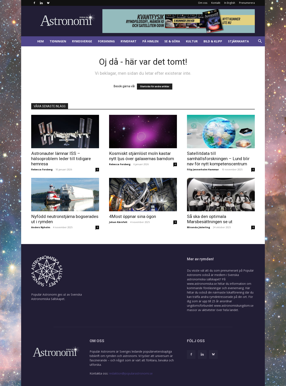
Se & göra (172, 41)
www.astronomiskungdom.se (234, 306)
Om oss (202, 3)
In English (229, 3)
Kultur (192, 41)
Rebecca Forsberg (42, 169)
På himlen (150, 41)
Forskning (106, 41)
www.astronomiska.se (202, 284)
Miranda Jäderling (198, 227)
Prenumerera (247, 3)
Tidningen (58, 41)
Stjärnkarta (238, 41)
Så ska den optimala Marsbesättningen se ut (209, 219)
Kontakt (215, 3)
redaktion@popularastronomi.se (131, 373)
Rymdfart (129, 41)
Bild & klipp (213, 41)
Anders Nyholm (40, 227)
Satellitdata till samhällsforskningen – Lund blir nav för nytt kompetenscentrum (218, 158)
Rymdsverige (82, 41)
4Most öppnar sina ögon (132, 216)
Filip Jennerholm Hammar (203, 169)
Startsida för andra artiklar (154, 86)
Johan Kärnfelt (118, 222)
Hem (40, 41)
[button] (260, 42)
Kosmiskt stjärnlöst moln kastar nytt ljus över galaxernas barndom (141, 156)
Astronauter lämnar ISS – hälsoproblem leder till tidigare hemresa (61, 158)
